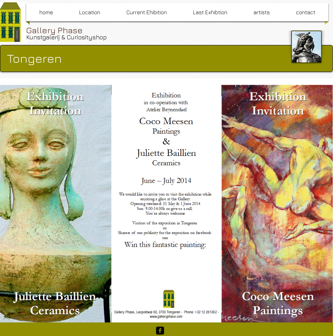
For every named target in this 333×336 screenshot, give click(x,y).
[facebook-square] (160, 331)
